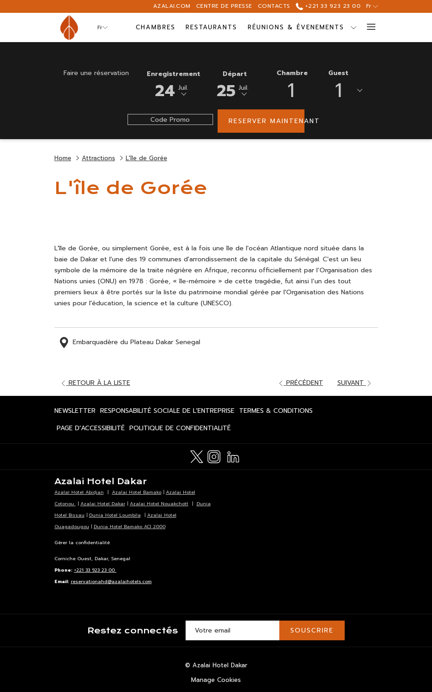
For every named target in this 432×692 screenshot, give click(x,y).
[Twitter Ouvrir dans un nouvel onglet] (196, 456)
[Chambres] (155, 27)
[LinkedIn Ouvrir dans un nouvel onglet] (233, 456)
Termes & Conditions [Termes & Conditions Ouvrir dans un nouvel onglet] (276, 412)
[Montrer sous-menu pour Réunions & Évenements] (353, 27)
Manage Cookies (216, 680)
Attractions (98, 158)
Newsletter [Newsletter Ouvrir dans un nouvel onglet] (75, 412)
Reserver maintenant (266, 121)
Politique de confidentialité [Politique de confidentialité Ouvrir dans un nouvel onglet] (180, 429)
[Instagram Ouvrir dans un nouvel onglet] (214, 456)
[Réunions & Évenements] (296, 27)
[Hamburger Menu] (367, 27)
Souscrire (312, 630)
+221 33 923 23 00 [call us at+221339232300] (328, 6)
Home (62, 158)
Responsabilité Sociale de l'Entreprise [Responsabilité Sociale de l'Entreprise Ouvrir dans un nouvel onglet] (167, 412)
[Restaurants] (212, 27)
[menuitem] (76, 411)
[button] (173, 83)
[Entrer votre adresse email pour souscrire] (232, 630)
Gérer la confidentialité (82, 542)
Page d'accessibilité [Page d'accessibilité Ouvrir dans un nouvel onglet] (91, 429)
